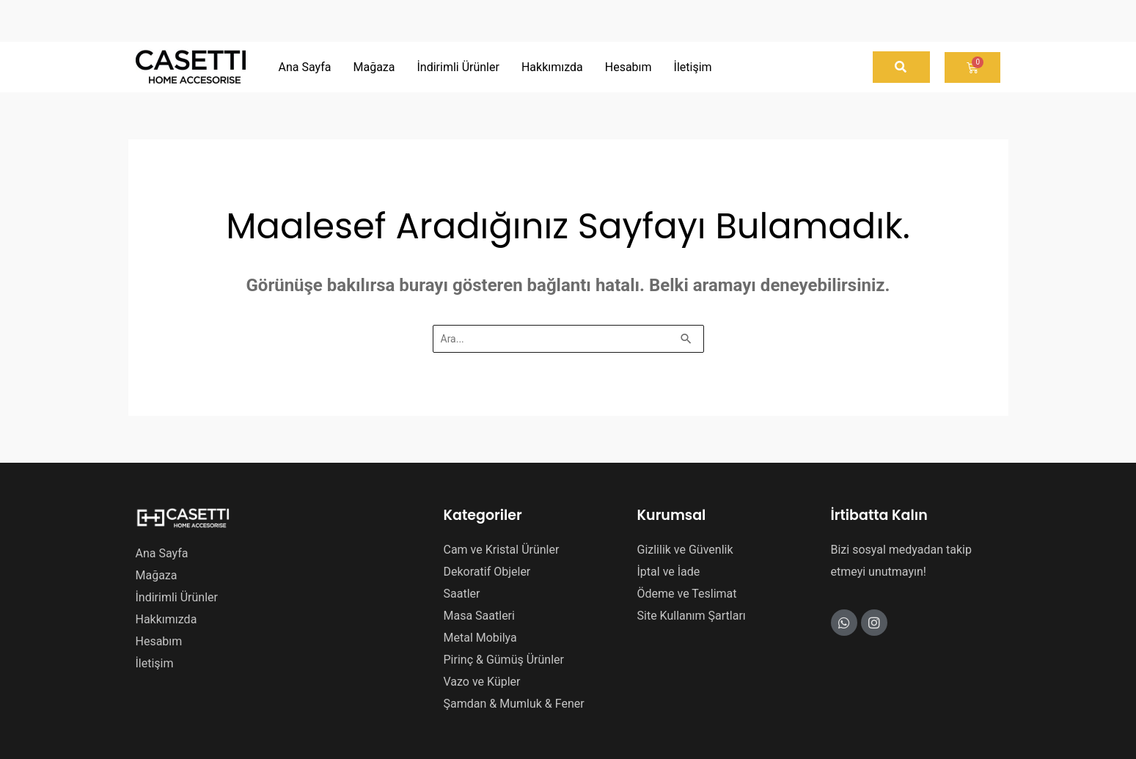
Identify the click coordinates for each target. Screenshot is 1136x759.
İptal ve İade (668, 572)
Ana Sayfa (162, 553)
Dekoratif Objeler (487, 572)
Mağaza (156, 575)
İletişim (155, 663)
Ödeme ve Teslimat (687, 594)
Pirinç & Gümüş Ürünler (504, 660)
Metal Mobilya (480, 638)
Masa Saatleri (479, 616)
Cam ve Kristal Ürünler (502, 550)
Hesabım (159, 641)
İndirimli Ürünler (177, 597)
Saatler (462, 594)
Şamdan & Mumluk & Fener (514, 704)
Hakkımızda (166, 619)
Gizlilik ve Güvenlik (685, 550)
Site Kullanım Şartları (691, 616)
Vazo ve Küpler (482, 682)
